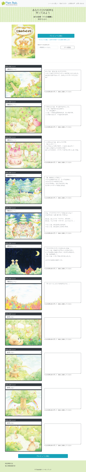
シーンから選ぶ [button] (52, 3)
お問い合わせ (80, 3)
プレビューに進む (56, 36)
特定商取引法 (9, 463)
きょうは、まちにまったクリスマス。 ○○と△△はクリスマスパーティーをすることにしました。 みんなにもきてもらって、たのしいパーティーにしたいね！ (62, 80)
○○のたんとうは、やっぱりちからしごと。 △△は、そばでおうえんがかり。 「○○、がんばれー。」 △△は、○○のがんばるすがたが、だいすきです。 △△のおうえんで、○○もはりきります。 (62, 115)
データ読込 (67, 47)
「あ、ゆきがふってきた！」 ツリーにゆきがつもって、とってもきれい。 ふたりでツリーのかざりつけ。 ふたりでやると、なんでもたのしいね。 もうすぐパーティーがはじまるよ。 (62, 186)
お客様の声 (71, 3)
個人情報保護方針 (10, 466)
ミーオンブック (46, 469)
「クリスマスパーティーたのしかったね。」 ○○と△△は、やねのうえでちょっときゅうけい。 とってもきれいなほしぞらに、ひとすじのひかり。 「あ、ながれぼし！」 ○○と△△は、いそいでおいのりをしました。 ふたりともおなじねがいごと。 (62, 257)
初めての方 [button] (63, 3)
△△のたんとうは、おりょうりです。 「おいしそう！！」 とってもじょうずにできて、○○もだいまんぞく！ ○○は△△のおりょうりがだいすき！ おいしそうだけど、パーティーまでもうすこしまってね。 (62, 151)
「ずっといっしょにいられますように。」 (62, 292)
